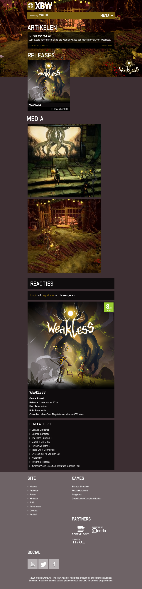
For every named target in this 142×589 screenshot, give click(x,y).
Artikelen (34, 490)
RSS (32, 502)
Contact (33, 510)
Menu (104, 15)
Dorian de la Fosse (38, 45)
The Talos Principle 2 (42, 438)
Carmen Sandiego (41, 434)
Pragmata (77, 494)
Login (34, 295)
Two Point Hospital (41, 462)
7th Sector (37, 458)
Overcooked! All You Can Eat (46, 454)
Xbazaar (34, 498)
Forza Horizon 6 (80, 490)
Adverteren (35, 506)
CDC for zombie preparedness (97, 580)
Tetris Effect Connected (43, 450)
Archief (33, 514)
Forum (33, 494)
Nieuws (33, 486)
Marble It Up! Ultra (41, 442)
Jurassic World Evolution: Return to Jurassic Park (56, 466)
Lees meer (107, 45)
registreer (48, 295)
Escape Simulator (40, 430)
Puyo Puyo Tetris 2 (41, 446)
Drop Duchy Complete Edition (86, 498)
